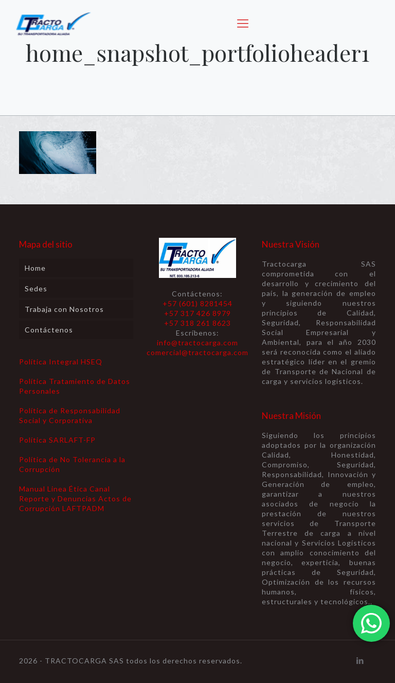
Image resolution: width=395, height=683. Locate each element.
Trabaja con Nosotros (64, 309)
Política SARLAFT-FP (57, 439)
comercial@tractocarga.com (197, 352)
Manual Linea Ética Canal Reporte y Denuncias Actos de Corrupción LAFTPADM (75, 498)
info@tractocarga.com (197, 342)
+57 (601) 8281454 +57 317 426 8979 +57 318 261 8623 (197, 313)
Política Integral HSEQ (60, 361)
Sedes (36, 288)
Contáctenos (49, 329)
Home (35, 268)
